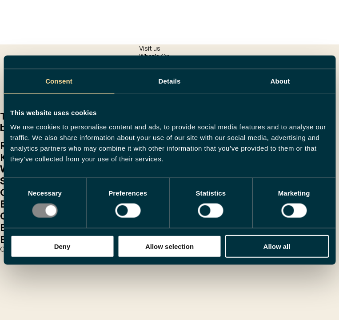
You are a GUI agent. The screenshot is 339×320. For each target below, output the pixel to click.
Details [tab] (170, 81)
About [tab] (280, 81)
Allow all (277, 246)
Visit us (149, 48)
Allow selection (169, 246)
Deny (62, 246)
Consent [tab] (58, 81)
